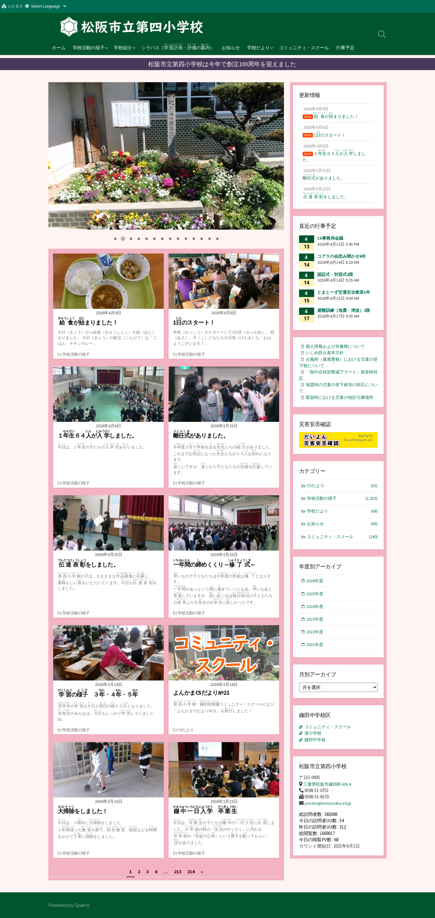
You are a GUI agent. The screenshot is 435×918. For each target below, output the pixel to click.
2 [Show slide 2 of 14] (123, 239)
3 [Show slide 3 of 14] (130, 239)
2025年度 (315, 611)
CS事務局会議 (330, 242)
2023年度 (315, 638)
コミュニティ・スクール (304, 47)
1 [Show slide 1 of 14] (115, 239)
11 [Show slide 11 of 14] (193, 239)
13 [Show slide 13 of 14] (209, 239)
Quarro (82, 905)
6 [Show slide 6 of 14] (154, 239)
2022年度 (315, 651)
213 (177, 871)
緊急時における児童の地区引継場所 (336, 409)
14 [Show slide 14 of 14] (217, 239)
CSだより (186, 729)
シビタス (15, 6)
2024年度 (315, 625)
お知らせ (231, 47)
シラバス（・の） (177, 46)
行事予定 (345, 47)
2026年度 (315, 598)
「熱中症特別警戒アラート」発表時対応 (336, 381)
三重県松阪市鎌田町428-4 (328, 803)
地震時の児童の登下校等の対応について (336, 395)
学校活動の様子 (89, 47)
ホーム (59, 47)
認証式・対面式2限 (335, 278)
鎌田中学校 (316, 759)
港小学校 (314, 752)
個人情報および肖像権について (337, 351)
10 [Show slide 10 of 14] (185, 239)
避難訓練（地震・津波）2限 (343, 314)
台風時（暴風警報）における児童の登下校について (336, 368)
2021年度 (315, 664)
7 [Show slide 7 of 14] (162, 239)
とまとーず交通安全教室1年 (343, 296)
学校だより (258, 47)
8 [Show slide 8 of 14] (170, 239)
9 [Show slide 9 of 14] (178, 239)
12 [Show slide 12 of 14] (201, 239)
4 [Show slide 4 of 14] (138, 239)
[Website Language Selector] (48, 6)
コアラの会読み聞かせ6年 (341, 260)
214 (191, 871)
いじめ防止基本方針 (326, 358)
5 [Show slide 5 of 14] (146, 239)
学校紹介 (123, 47)
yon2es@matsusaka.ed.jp (328, 822)
